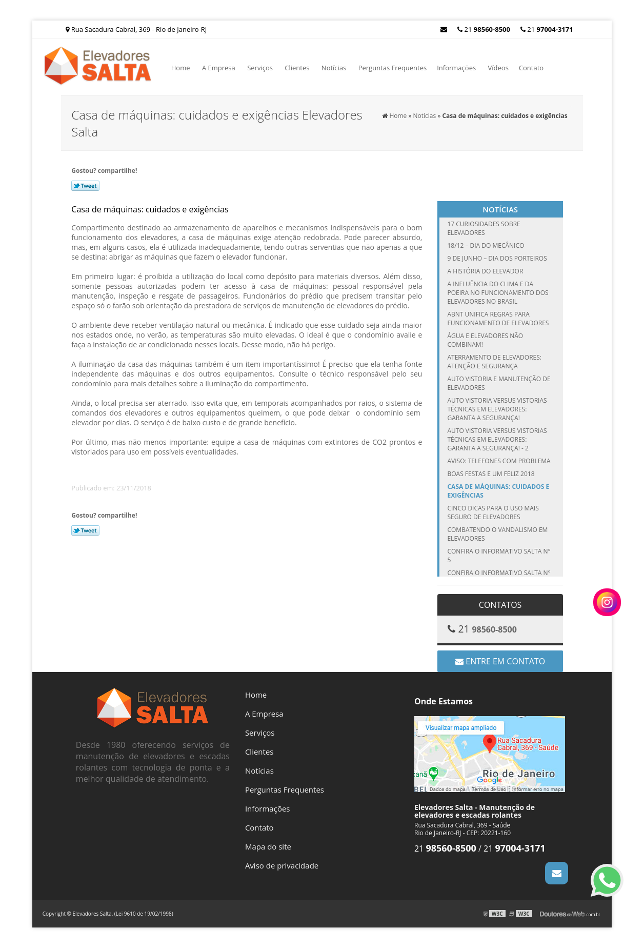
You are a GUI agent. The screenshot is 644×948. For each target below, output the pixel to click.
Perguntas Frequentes (392, 67)
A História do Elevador (485, 271)
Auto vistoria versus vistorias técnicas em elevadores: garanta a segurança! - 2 (497, 439)
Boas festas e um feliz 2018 (490, 473)
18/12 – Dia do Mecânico (485, 245)
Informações (456, 67)
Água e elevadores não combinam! (485, 340)
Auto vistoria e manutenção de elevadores (498, 383)
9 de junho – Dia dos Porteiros (497, 258)
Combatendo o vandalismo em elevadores (497, 534)
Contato (531, 67)
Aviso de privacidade (281, 865)
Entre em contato (500, 661)
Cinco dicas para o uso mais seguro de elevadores (492, 512)
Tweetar (85, 186)
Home (180, 67)
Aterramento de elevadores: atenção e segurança (494, 361)
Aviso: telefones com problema (498, 461)
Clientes (297, 67)
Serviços (260, 67)
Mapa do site (268, 846)
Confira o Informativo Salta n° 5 (498, 555)
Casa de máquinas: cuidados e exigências (498, 491)
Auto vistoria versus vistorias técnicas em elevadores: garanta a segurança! (497, 409)
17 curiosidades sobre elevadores (483, 228)
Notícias (333, 67)
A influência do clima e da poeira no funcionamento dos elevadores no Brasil (497, 293)
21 (546, 29)
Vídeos (498, 67)
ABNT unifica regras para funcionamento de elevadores (498, 318)
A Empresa (218, 67)
